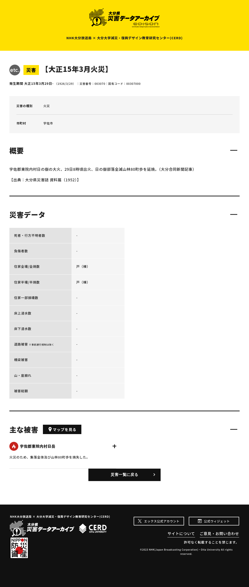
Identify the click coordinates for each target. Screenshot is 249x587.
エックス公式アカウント (161, 521)
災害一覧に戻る (124, 474)
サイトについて (181, 533)
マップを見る (62, 429)
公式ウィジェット (217, 521)
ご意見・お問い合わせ (219, 533)
